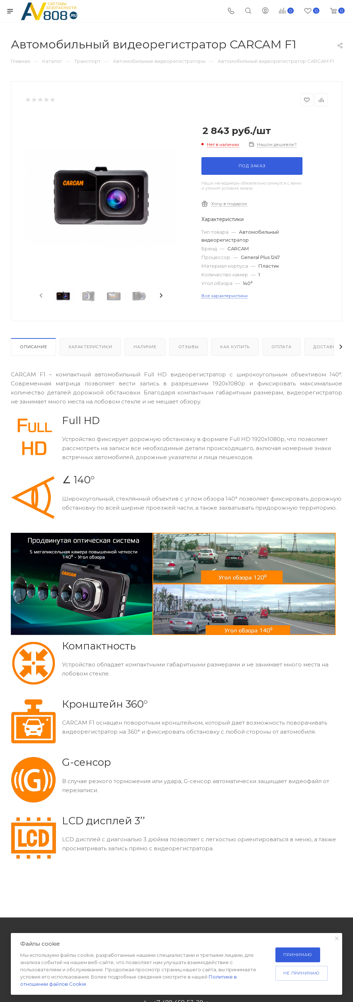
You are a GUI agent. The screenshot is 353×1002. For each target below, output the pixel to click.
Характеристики (90, 346)
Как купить (235, 346)
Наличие (145, 346)
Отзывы (188, 346)
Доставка (326, 346)
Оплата (281, 346)
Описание (33, 346)
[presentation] (40, 296)
